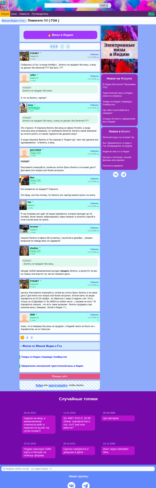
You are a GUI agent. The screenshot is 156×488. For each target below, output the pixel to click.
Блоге (125, 131)
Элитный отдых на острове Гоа (118, 137)
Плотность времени (113, 166)
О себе (33, 59)
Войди (39, 385)
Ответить (94, 54)
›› (68, 46)
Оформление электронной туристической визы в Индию (52, 366)
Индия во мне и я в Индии (116, 151)
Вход (151, 14)
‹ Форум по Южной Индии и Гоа (41, 346)
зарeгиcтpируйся (57, 385)
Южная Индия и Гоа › (14, 20)
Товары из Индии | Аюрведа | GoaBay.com (44, 357)
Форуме (126, 78)
